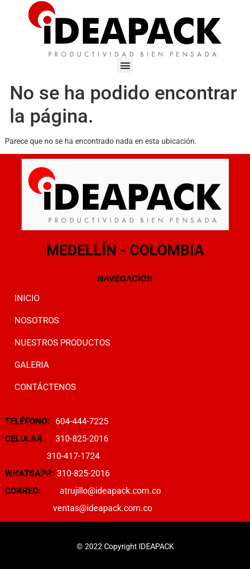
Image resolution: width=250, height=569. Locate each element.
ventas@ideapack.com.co (102, 508)
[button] (125, 65)
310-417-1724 (73, 456)
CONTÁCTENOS (45, 387)
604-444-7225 (81, 421)
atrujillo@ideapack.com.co (110, 491)
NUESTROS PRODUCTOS (62, 342)
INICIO (26, 298)
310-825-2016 (81, 438)
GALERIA (31, 365)
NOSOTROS (36, 320)
